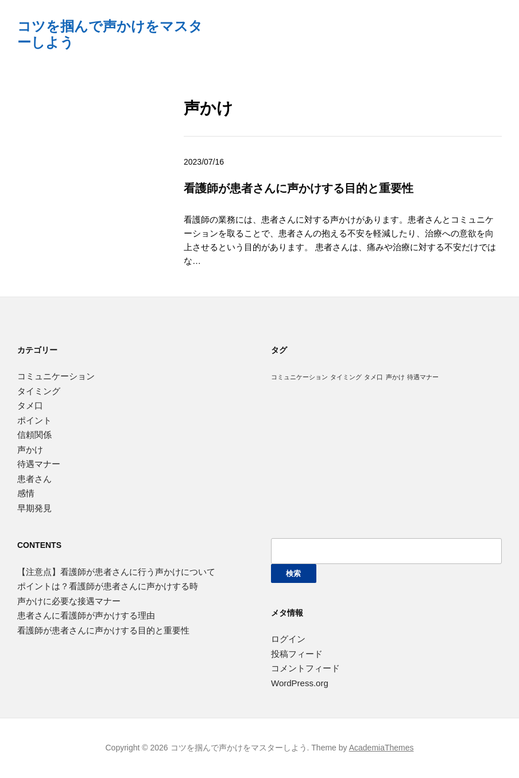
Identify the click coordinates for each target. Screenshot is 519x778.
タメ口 (30, 405)
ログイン (288, 639)
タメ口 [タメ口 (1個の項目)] (373, 377)
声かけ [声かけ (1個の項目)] (395, 377)
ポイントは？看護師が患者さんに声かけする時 (107, 586)
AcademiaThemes (381, 747)
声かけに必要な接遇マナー (69, 601)
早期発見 (34, 508)
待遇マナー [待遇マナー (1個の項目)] (423, 377)
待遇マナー (38, 464)
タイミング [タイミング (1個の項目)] (346, 377)
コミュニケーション (56, 376)
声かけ (30, 449)
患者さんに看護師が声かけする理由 (86, 615)
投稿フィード (297, 654)
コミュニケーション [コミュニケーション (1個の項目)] (299, 377)
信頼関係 (34, 434)
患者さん (34, 479)
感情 (25, 493)
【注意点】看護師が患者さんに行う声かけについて (116, 572)
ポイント (34, 420)
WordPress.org (299, 683)
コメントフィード (305, 668)
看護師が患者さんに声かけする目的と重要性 (298, 188)
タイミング (38, 391)
